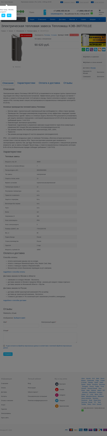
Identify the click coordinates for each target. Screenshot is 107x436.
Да (3, 15)
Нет (9, 15)
